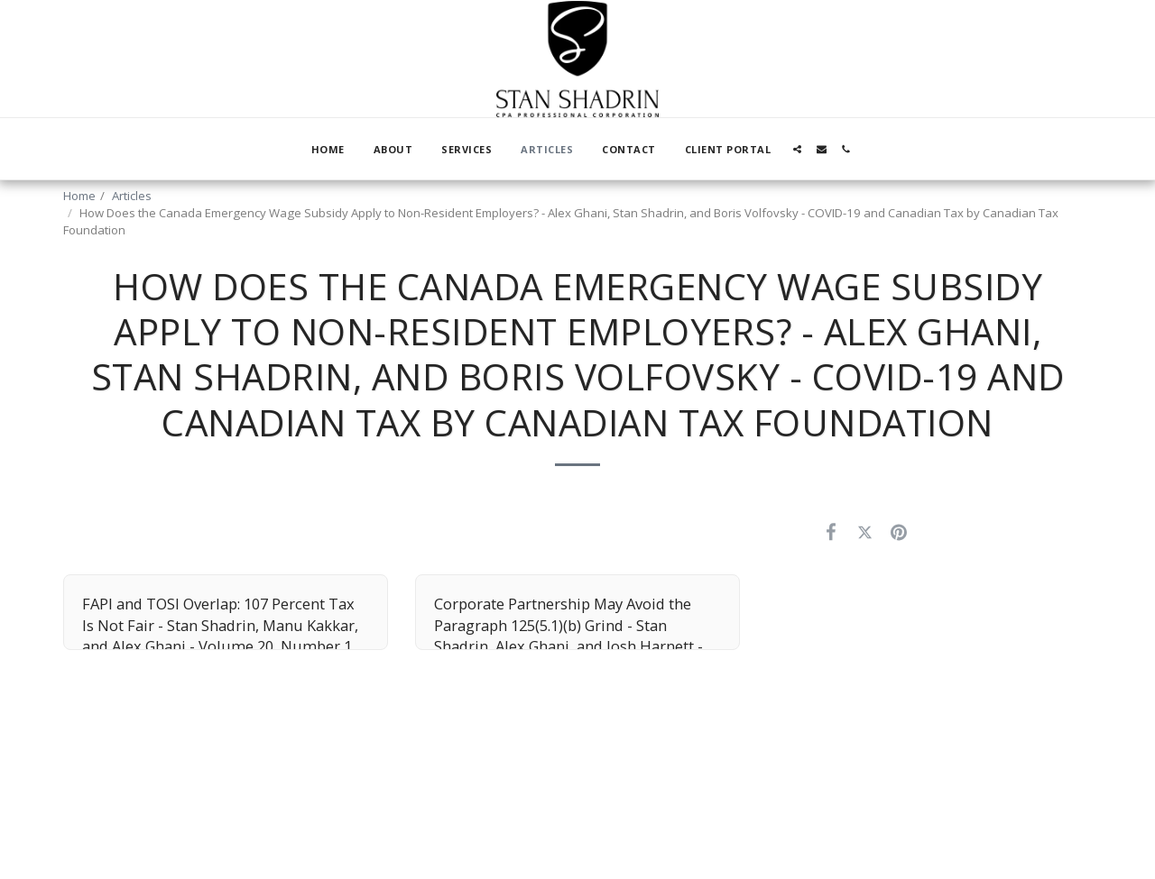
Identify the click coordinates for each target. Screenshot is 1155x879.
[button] (797, 149)
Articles (132, 196)
